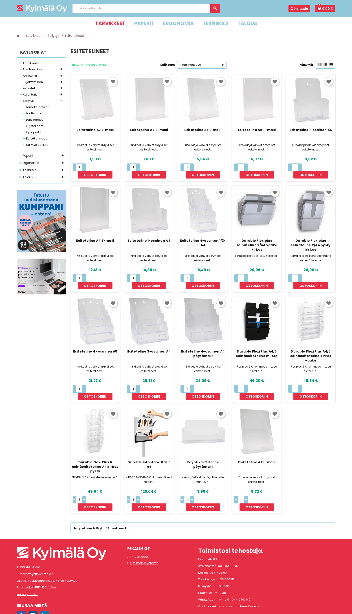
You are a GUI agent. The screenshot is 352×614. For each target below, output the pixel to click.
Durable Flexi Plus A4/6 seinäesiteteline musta (256, 338)
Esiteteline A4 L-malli (256, 440)
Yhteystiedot (139, 527)
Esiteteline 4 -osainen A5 (95, 336)
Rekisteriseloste (156, 608)
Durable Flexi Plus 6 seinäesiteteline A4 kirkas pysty (95, 444)
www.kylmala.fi (27, 564)
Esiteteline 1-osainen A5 (311, 130)
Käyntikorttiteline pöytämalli (203, 442)
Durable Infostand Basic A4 (149, 442)
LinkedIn (44, 585)
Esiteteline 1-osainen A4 (149, 233)
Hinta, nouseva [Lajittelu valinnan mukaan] (190, 65)
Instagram (33, 585)
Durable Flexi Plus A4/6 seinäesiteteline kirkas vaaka (310, 341)
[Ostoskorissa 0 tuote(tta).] (325, 8)
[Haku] (146, 8)
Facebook (21, 585)
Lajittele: (167, 65)
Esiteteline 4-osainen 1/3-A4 (203, 235)
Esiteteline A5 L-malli (202, 130)
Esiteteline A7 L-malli (95, 130)
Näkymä (306, 65)
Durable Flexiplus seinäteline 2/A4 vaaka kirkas (256, 237)
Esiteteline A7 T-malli (149, 130)
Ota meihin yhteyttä (144, 533)
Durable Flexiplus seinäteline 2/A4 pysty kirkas (310, 237)
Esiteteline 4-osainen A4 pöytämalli (203, 338)
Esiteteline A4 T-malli (95, 233)
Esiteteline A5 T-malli (257, 130)
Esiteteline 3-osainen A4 (149, 336)
